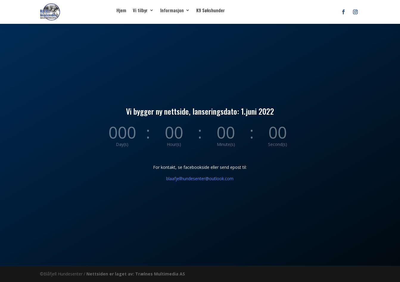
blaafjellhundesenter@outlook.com (200, 178)
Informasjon (172, 10)
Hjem (121, 10)
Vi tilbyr (140, 10)
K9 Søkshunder (210, 10)
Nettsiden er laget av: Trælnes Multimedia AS (135, 274)
